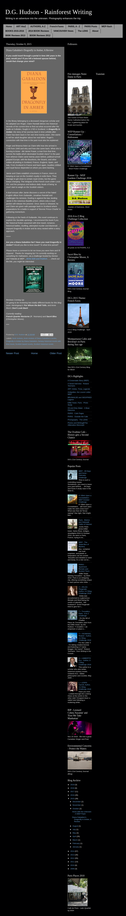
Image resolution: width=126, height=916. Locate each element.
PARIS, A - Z (74, 26)
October (76, 809)
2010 (72, 865)
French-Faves (57, 26)
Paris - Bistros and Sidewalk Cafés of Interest (85, 522)
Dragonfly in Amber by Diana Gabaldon (21, 341)
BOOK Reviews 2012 (40, 35)
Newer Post (12, 353)
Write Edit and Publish (36, 259)
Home (9, 26)
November (77, 805)
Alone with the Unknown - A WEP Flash (81, 813)
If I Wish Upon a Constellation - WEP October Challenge (85, 498)
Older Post (56, 353)
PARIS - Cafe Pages (76, 413)
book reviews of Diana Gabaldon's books (40, 338)
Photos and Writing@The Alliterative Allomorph (78, 424)
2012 (72, 858)
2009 (72, 869)
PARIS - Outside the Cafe (78, 417)
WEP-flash (106, 26)
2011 (72, 862)
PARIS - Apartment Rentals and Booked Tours (84, 568)
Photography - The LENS (78, 420)
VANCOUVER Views (63, 31)
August (76, 826)
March (75, 840)
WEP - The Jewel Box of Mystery (84, 544)
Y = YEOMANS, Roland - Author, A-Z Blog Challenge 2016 (85, 637)
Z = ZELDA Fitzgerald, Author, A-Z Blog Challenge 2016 (85, 590)
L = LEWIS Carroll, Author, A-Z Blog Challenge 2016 (85, 686)
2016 (72, 795)
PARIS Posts (90, 26)
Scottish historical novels (43, 344)
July (74, 829)
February (76, 843)
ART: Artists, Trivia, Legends (79, 389)
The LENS (83, 31)
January (76, 847)
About (95, 31)
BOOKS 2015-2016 (14, 31)
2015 (72, 799)
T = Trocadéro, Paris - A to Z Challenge (84, 613)
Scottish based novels (24, 344)
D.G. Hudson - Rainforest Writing (48, 11)
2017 (72, 792)
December (77, 802)
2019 (72, 785)
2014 (72, 851)
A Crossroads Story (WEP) (78, 380)
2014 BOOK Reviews (38, 31)
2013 (72, 855)
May (74, 833)
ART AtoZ (21, 26)
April (75, 836)
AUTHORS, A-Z (37, 26)
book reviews (17, 338)
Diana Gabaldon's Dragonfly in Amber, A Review (81, 819)
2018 (72, 788)
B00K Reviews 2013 (15, 35)
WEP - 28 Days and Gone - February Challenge (85, 474)
